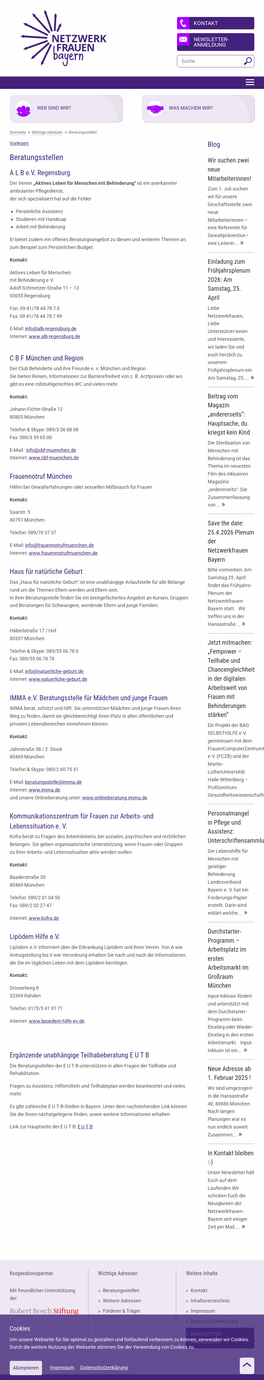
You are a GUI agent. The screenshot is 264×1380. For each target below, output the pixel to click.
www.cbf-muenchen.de (54, 457)
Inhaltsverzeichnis (210, 1300)
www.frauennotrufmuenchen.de (63, 553)
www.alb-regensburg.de (54, 336)
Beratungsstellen (121, 1290)
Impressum (203, 1311)
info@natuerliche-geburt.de (54, 671)
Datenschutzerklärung (104, 1367)
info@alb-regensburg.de (51, 328)
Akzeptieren (26, 1368)
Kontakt (199, 1290)
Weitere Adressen (122, 1300)
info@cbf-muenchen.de (51, 450)
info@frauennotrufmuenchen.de (59, 545)
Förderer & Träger (121, 1311)
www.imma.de (44, 790)
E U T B (85, 1126)
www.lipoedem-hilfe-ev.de (57, 1021)
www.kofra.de (44, 918)
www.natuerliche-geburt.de (58, 679)
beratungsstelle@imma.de (53, 782)
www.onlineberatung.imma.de (114, 797)
